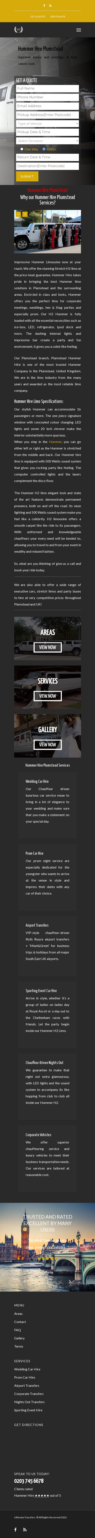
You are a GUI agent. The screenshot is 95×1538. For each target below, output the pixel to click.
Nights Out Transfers (29, 1402)
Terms (18, 1346)
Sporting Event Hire (28, 1410)
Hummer (55, 442)
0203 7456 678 (57, 16)
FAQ (17, 1330)
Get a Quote (37, 16)
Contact (20, 1322)
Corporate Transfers (29, 1394)
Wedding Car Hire (27, 1369)
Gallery (19, 1338)
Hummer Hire (24, 1495)
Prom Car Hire (24, 1377)
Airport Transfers (26, 1385)
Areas (18, 1313)
